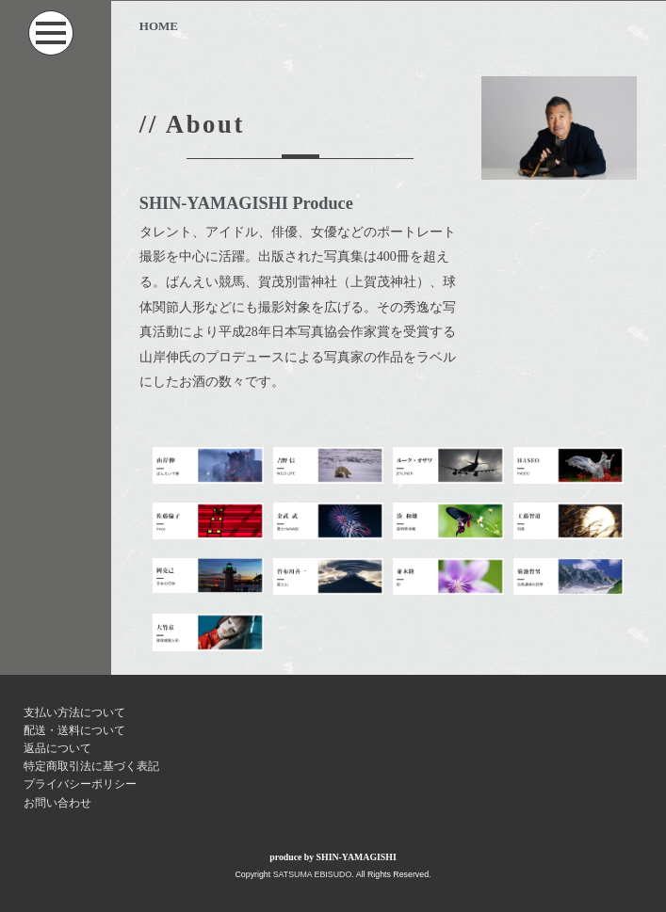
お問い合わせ (57, 802)
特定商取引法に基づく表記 (91, 766)
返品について (57, 748)
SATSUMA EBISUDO (312, 874)
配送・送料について (74, 730)
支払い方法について (74, 712)
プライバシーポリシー (80, 784)
